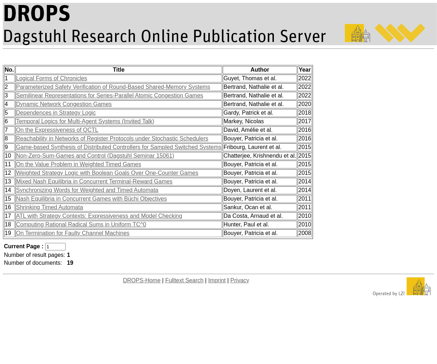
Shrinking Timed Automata (49, 207)
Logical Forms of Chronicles (51, 78)
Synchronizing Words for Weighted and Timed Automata (87, 190)
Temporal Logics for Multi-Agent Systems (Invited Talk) (85, 121)
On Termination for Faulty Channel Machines (72, 233)
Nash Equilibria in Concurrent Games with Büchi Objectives (91, 199)
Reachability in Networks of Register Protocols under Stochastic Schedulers (112, 138)
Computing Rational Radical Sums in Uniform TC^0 (81, 224)
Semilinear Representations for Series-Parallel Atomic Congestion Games (109, 95)
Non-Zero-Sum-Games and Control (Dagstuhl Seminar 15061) (95, 156)
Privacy (240, 280)
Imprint (217, 280)
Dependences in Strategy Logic (56, 113)
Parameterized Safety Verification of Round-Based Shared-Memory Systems (113, 87)
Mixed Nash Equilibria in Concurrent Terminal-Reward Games (94, 181)
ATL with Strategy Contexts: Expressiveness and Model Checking (99, 216)
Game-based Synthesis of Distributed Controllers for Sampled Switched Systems (119, 147)
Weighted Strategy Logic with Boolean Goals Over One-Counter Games (107, 173)
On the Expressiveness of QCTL (57, 130)
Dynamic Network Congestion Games (64, 104)
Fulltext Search (184, 280)
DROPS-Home (142, 280)
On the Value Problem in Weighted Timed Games (78, 164)
